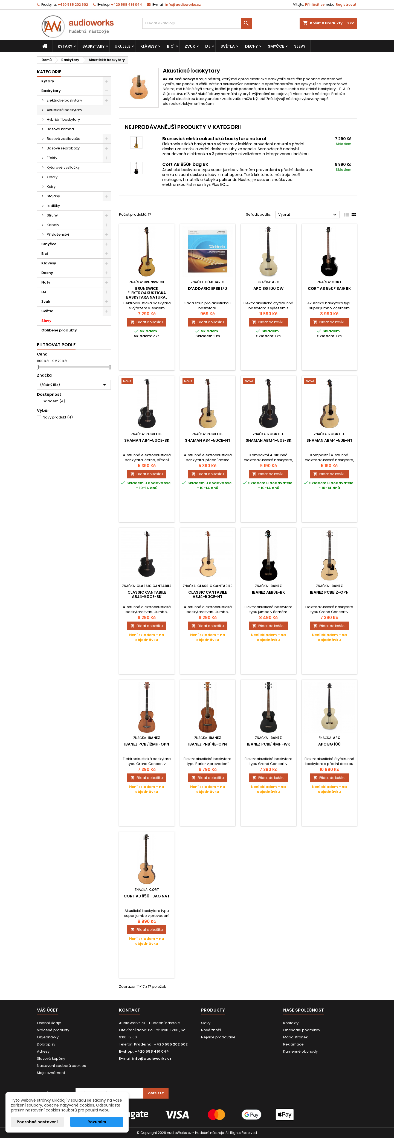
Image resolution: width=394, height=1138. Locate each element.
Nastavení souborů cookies (61, 1065)
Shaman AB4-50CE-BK (146, 440)
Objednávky (48, 1037)
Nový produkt (58, 417)
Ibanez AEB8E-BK (268, 592)
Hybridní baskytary (63, 119)
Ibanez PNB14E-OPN (207, 744)
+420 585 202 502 (73, 4)
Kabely (53, 224)
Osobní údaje (49, 1023)
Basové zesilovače (63, 138)
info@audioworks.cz (183, 4)
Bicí (171, 46)
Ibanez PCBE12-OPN (329, 592)
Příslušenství (58, 234)
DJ (207, 46)
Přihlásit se (315, 4)
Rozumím (97, 1122)
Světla (228, 46)
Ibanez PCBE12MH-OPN (146, 744)
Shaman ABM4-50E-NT (329, 440)
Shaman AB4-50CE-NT (207, 440)
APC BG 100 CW (268, 288)
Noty (45, 282)
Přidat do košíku (147, 322)
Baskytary (93, 46)
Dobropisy (46, 1044)
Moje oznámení (51, 1072)
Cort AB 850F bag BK (185, 164)
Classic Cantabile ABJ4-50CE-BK (147, 594)
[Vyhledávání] (197, 23)
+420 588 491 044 (126, 4)
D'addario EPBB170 (207, 288)
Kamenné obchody (300, 1051)
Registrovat (346, 4)
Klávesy (148, 46)
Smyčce (276, 46)
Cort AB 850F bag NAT (147, 896)
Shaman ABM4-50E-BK (268, 440)
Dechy (251, 46)
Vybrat (308, 215)
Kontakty (291, 1023)
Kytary (65, 46)
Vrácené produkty (53, 1030)
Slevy (299, 46)
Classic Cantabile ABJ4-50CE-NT (207, 594)
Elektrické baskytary (64, 100)
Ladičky (53, 205)
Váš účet (47, 1010)
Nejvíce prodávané (218, 1037)
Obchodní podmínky (301, 1030)
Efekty (52, 157)
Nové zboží (211, 1030)
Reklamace (293, 1044)
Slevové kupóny (51, 1058)
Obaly (52, 177)
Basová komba (60, 129)
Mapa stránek (295, 1037)
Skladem (54, 401)
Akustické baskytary (64, 109)
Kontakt (129, 1010)
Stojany (53, 196)
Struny (52, 215)
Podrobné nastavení (37, 1122)
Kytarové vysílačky (63, 167)
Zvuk (190, 46)
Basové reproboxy (63, 148)
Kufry (51, 186)
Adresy (43, 1051)
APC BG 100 (329, 744)
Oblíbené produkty (59, 330)
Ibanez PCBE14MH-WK (268, 744)
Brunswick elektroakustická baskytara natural (214, 138)
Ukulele (122, 46)
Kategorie (49, 72)
